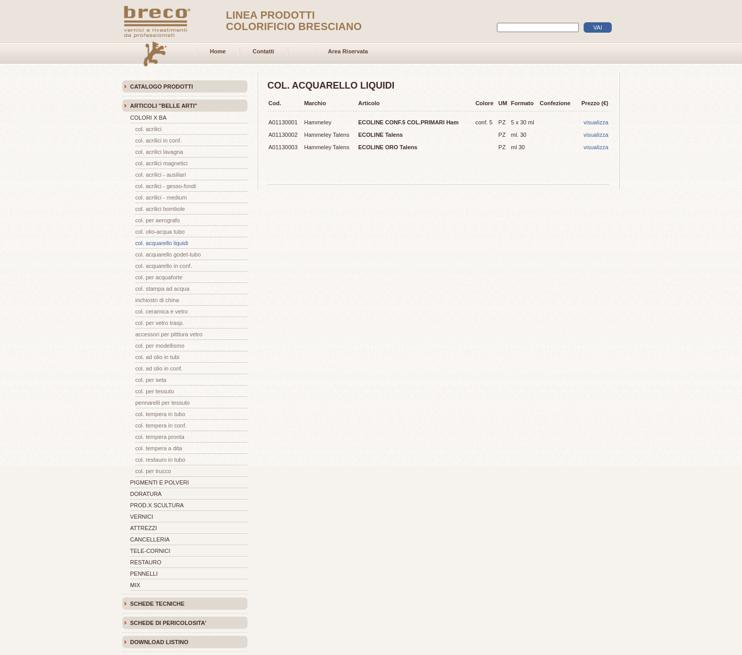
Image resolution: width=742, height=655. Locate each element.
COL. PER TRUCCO (153, 471)
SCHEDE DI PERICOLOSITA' (168, 623)
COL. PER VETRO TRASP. (159, 323)
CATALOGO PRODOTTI (161, 86)
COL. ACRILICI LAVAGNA (159, 152)
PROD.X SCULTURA (157, 505)
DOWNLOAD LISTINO (159, 642)
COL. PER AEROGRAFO (157, 220)
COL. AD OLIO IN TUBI (157, 357)
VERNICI (141, 517)
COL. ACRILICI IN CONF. (158, 140)
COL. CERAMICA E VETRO (161, 311)
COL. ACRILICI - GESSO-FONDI (165, 186)
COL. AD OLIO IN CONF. (158, 368)
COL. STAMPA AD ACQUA (162, 289)
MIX (135, 585)
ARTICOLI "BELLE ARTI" (163, 106)
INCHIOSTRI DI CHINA (157, 300)
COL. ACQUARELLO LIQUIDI (161, 243)
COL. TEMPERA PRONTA (159, 437)
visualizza (595, 122)
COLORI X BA (148, 118)
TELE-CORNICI (150, 551)
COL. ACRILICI (148, 129)
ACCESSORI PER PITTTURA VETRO (169, 334)
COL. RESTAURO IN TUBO (160, 460)
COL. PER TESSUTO (154, 391)
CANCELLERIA (149, 539)
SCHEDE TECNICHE (157, 604)
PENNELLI (144, 574)
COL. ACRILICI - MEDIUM (161, 197)
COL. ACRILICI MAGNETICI (161, 163)
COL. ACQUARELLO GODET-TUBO (168, 254)
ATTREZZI (143, 528)
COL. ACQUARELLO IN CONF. (163, 266)
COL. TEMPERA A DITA (158, 448)
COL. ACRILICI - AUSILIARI (160, 175)
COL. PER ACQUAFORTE (158, 277)
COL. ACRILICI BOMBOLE (160, 209)
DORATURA (146, 494)
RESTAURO (145, 562)
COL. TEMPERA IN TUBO (160, 414)
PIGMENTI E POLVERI (159, 482)
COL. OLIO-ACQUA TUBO (159, 232)
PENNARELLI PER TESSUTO (162, 403)
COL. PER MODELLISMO (159, 346)
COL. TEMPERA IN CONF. (161, 425)
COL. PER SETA (150, 380)
